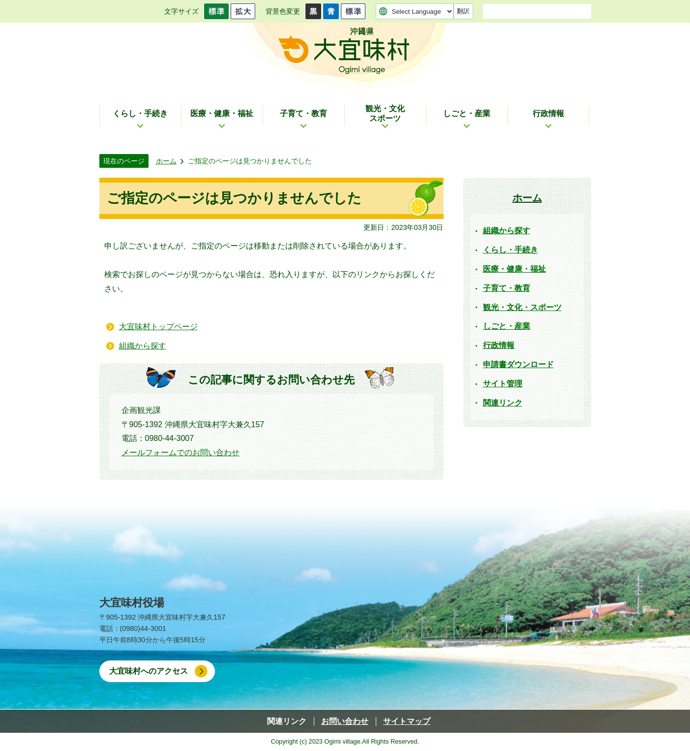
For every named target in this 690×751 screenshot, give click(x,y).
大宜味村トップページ (158, 326)
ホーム (166, 161)
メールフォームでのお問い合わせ (180, 452)
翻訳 (463, 11)
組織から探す (142, 346)
